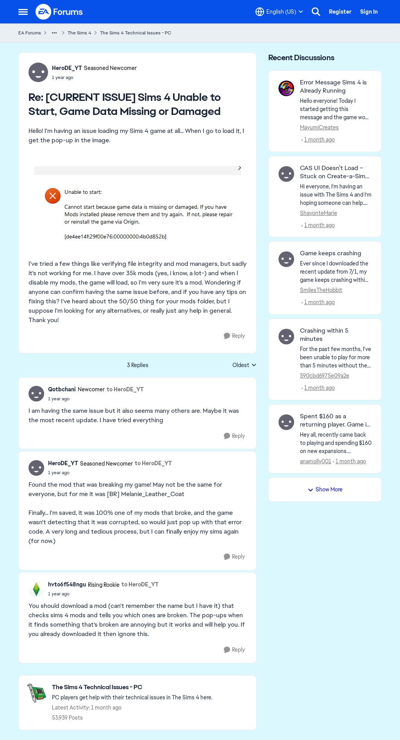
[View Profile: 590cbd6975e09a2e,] (286, 336)
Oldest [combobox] (244, 365)
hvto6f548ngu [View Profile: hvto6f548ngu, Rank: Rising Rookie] (67, 584)
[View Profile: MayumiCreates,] (286, 88)
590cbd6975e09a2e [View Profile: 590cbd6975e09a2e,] (324, 375)
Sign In (369, 11)
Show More (325, 489)
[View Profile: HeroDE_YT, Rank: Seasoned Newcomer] (38, 72)
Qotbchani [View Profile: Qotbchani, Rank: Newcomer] (62, 389)
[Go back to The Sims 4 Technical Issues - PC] (132, 687)
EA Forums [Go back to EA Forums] (29, 33)
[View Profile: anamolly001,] (286, 422)
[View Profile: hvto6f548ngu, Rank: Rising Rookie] (36, 589)
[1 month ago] (318, 140)
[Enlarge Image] (137, 208)
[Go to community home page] (59, 12)
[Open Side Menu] (23, 12)
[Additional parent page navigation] (54, 32)
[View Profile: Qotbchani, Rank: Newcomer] (36, 393)
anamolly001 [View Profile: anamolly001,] (315, 460)
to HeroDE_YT (125, 389)
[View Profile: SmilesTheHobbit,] (286, 259)
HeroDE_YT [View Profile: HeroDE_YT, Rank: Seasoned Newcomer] (67, 68)
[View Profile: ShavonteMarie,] (286, 174)
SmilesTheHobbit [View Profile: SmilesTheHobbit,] (321, 290)
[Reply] (234, 336)
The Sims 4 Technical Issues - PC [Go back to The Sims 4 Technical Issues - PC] (135, 33)
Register (340, 11)
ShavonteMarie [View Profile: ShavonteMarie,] (318, 212)
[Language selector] (279, 12)
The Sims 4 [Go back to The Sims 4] (79, 33)
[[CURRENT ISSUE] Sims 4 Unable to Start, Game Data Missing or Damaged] (94, 77)
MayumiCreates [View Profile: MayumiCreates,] (319, 127)
